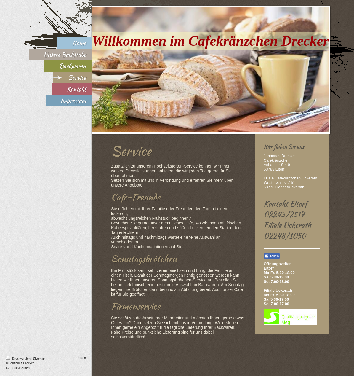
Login (82, 358)
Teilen (272, 256)
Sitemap (39, 358)
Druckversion (18, 358)
